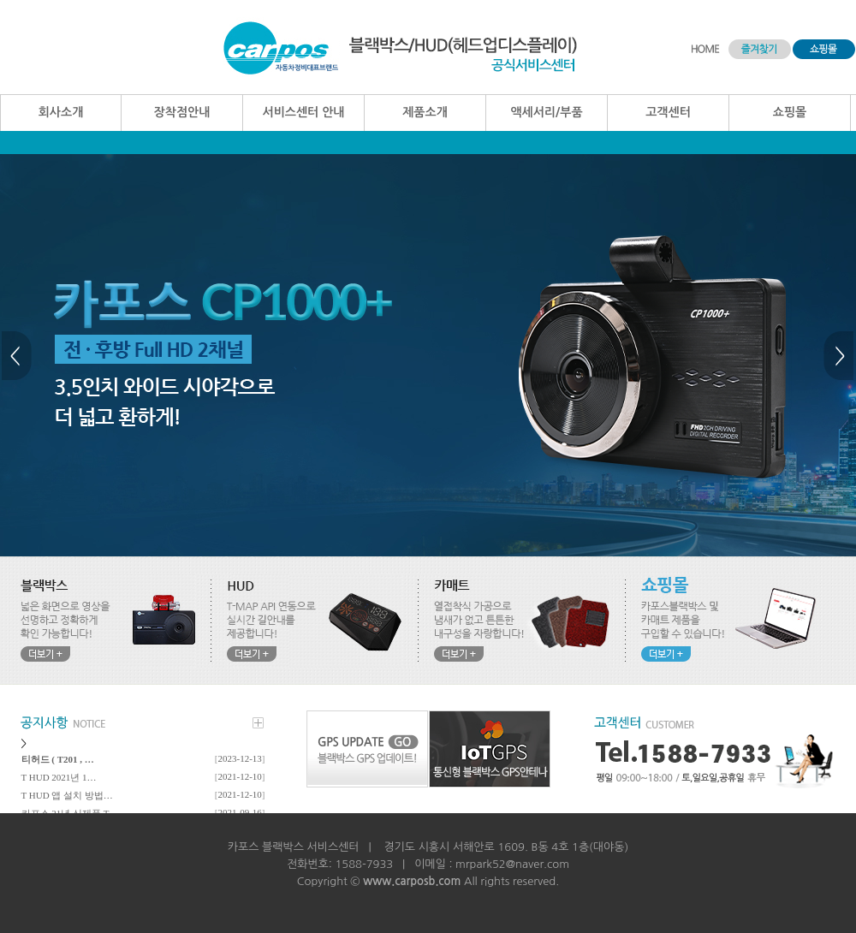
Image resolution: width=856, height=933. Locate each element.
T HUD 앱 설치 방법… (67, 795)
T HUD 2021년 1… (59, 777)
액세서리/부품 (546, 112)
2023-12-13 (240, 758)
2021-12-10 (240, 776)
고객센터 (668, 112)
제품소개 (425, 112)
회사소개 (61, 112)
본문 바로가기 (0, 0)
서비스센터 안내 (303, 112)
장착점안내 (182, 112)
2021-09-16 (240, 812)
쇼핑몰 (789, 112)
